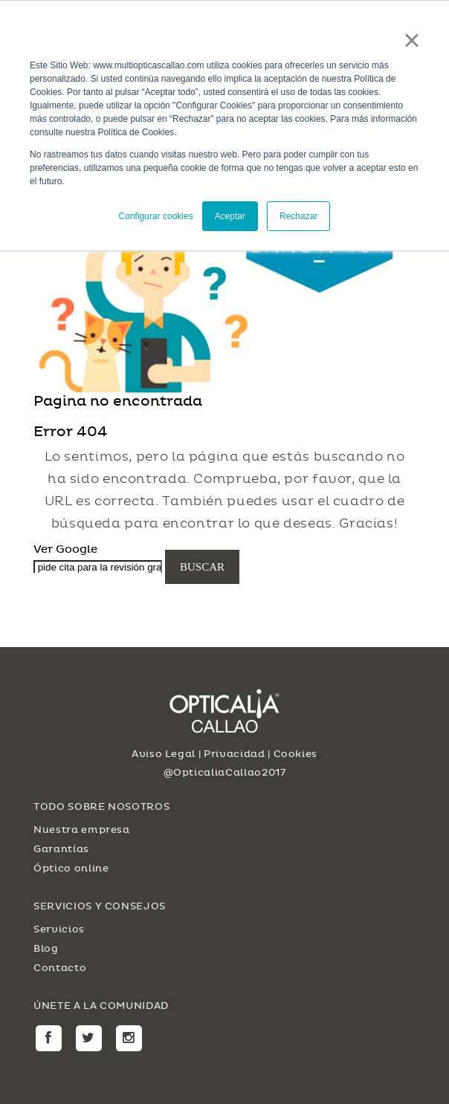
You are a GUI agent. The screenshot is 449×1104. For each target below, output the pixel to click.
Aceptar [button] (230, 216)
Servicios (59, 929)
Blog (46, 949)
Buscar (202, 567)
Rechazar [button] (298, 216)
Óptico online (71, 868)
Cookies (296, 754)
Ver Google (65, 549)
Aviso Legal (164, 754)
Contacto (59, 968)
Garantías (61, 849)
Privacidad (234, 754)
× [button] (411, 40)
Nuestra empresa (81, 830)
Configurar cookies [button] (156, 216)
